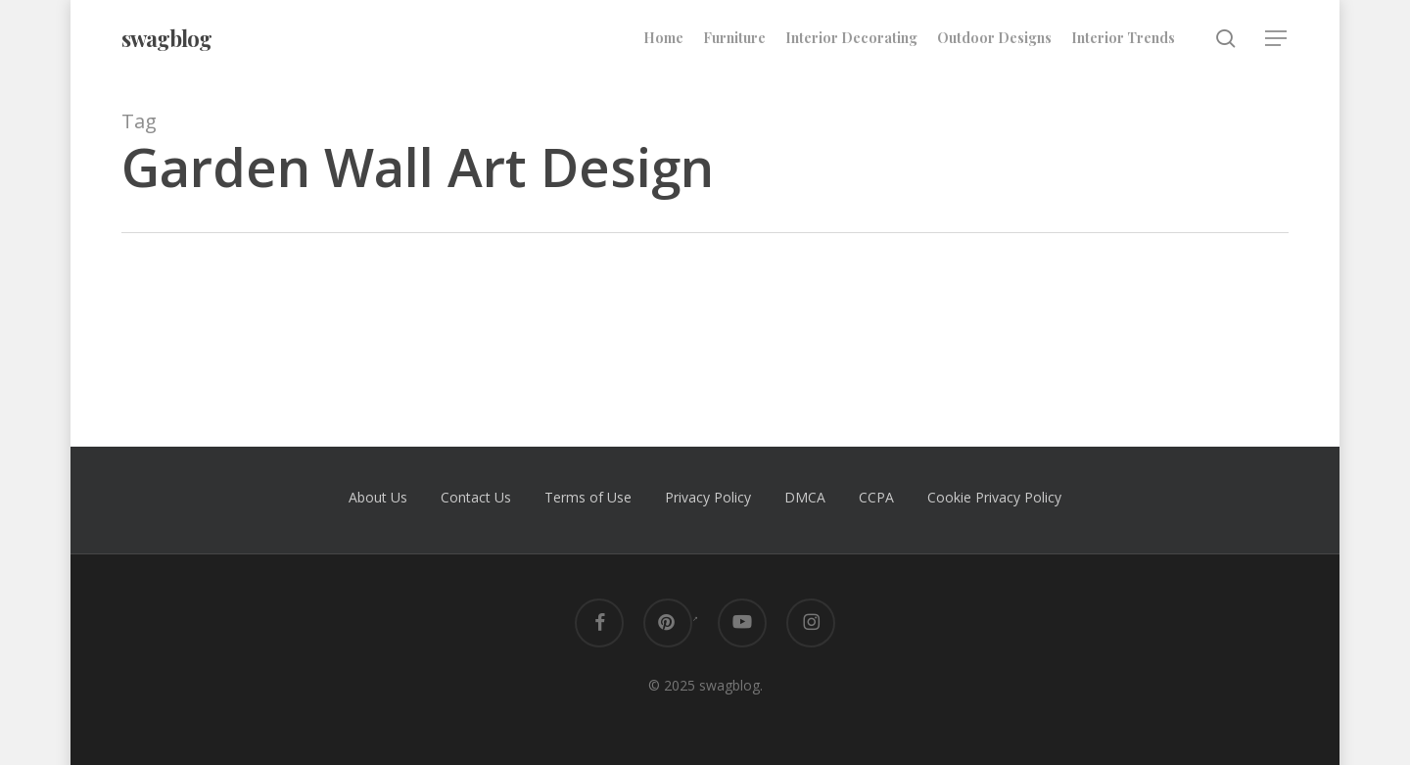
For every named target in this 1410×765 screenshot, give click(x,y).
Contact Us (476, 497)
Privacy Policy (708, 497)
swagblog (166, 38)
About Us (378, 497)
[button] (1277, 38)
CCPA (876, 497)
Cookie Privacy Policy (994, 497)
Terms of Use (588, 497)
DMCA (804, 497)
